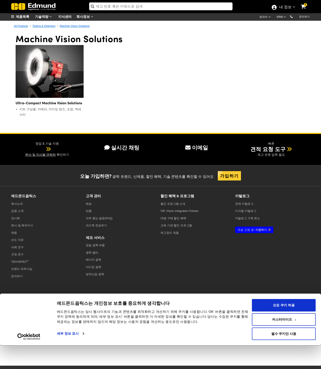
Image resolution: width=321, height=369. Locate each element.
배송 (89, 203)
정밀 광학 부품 (95, 245)
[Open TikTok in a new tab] (299, 308)
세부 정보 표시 (68, 357)
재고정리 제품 (169, 232)
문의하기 (304, 16)
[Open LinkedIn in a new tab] (268, 308)
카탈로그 (244, 203)
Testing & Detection (43, 26)
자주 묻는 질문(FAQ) (99, 218)
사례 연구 (17, 247)
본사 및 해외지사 (22, 225)
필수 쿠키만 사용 (283, 357)
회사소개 (17, 203)
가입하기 (229, 175)
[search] (161, 6)
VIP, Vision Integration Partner (179, 211)
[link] (306, 3)
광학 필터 (92, 252)
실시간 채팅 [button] (121, 148)
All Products (21, 26)
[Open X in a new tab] (235, 308)
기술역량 (44, 16)
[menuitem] (22, 16)
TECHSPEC (19, 261)
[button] (295, 16)
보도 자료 (17, 240)
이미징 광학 (93, 267)
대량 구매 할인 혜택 (173, 218)
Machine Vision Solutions (75, 26)
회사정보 (85, 16)
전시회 (15, 218)
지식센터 (65, 16)
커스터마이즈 (284, 342)
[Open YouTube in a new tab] (251, 308)
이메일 (196, 148)
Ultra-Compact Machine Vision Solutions (49, 102)
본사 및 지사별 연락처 (40, 154)
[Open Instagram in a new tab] (284, 308)
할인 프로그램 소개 (172, 203)
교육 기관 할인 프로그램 (176, 225)
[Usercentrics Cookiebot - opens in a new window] (28, 360)
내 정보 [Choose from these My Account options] (285, 7)
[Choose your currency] (282, 17)
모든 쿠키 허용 (283, 328)
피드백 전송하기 (96, 225)
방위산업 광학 (95, 274)
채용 (14, 232)
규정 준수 (17, 254)
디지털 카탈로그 (245, 211)
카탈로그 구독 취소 (247, 218)
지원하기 (252, 230)
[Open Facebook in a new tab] (218, 308)
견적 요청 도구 (267, 149)
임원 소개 (17, 211)
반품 (89, 211)
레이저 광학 (93, 259)
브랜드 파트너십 (21, 269)
